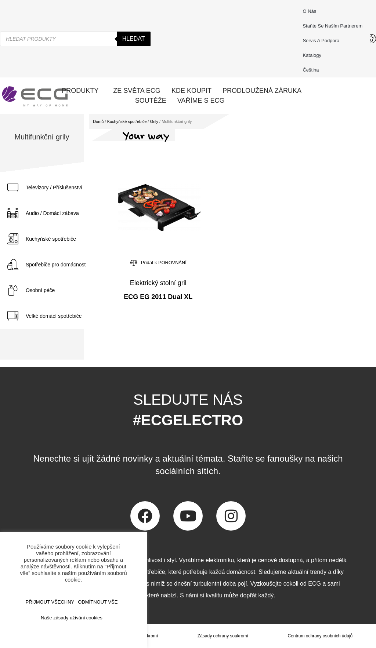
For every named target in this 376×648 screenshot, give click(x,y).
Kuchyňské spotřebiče (51, 239)
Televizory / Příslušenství (54, 187)
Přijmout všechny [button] (50, 602)
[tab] (59, 187)
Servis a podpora (323, 40)
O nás (309, 11)
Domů (98, 121)
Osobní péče (40, 290)
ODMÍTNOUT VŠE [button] (98, 602)
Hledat (133, 39)
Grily (154, 121)
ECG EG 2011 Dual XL (158, 297)
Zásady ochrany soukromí (223, 635)
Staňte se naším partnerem (332, 26)
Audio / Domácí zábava (52, 213)
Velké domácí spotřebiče (54, 316)
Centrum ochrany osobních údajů (320, 635)
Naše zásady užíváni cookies (71, 617)
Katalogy (312, 55)
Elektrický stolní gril (158, 283)
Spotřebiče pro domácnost (56, 264)
